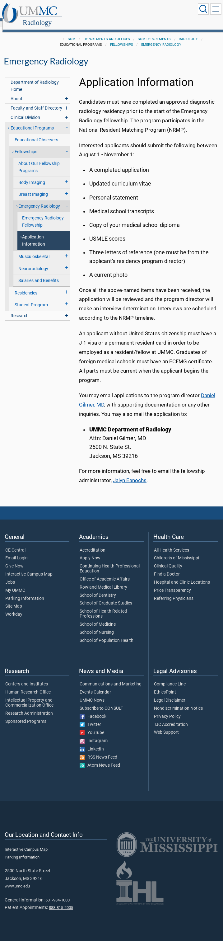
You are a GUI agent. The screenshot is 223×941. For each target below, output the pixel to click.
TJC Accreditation (171, 717)
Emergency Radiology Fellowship (43, 215)
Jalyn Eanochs (129, 474)
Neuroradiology (33, 262)
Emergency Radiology (161, 38)
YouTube (92, 725)
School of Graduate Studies (106, 596)
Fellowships (121, 38)
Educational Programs (32, 121)
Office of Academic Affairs (105, 572)
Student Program (31, 298)
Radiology (96, 10)
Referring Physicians (173, 591)
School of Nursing (97, 625)
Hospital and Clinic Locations (182, 575)
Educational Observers (36, 133)
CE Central (15, 543)
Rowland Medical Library (103, 580)
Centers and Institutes (26, 677)
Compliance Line (170, 677)
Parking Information (24, 591)
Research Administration (29, 706)
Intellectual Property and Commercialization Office (29, 696)
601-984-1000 (57, 893)
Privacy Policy (167, 709)
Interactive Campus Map (29, 567)
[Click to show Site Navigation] (215, 9)
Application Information (33, 234)
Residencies (26, 286)
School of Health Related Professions (103, 607)
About (16, 92)
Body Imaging (31, 175)
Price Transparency (172, 583)
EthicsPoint (165, 685)
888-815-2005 (61, 900)
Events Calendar (95, 685)
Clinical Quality (168, 559)
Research (20, 309)
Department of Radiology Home (35, 79)
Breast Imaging (33, 187)
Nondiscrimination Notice (178, 701)
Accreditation (92, 543)
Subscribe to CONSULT (101, 701)
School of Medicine (98, 617)
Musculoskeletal (33, 249)
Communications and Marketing (111, 677)
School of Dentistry (98, 588)
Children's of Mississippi (176, 551)
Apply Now (90, 551)
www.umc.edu (17, 879)
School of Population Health (106, 633)
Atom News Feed (100, 758)
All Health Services (171, 543)
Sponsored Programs (25, 714)
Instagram (94, 734)
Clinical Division (25, 110)
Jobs (10, 575)
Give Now (14, 559)
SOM (72, 32)
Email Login (16, 551)
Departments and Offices (107, 32)
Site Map (13, 599)
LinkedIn (92, 742)
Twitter (90, 717)
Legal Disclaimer (169, 693)
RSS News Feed (98, 750)
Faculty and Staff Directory (36, 101)
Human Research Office (28, 685)
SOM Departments (154, 32)
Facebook (93, 709)
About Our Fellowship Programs (39, 160)
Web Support (166, 725)
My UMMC (15, 583)
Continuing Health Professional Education (110, 562)
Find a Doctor (167, 567)
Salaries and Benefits (38, 273)
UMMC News (92, 693)
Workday (13, 607)
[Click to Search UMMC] (203, 9)
